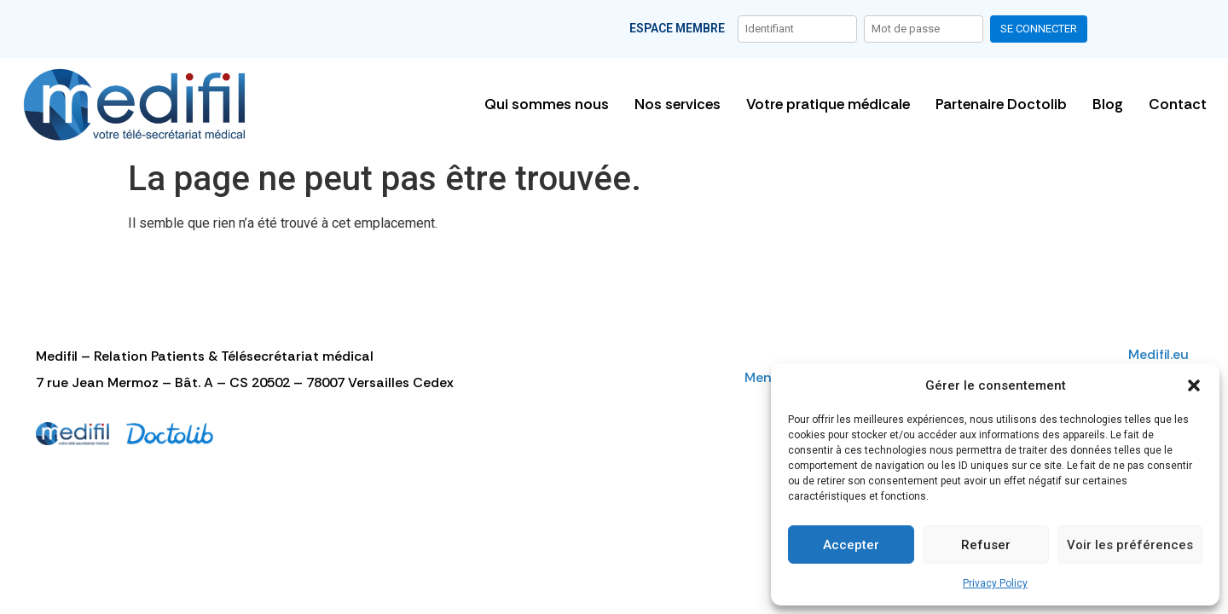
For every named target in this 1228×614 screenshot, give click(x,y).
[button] (1193, 385)
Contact (1178, 104)
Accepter (851, 545)
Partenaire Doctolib (1001, 104)
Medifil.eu (1160, 354)
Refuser (986, 545)
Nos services (677, 104)
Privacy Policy (995, 583)
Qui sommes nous (546, 104)
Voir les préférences (1130, 545)
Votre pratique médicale (828, 104)
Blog (1107, 104)
